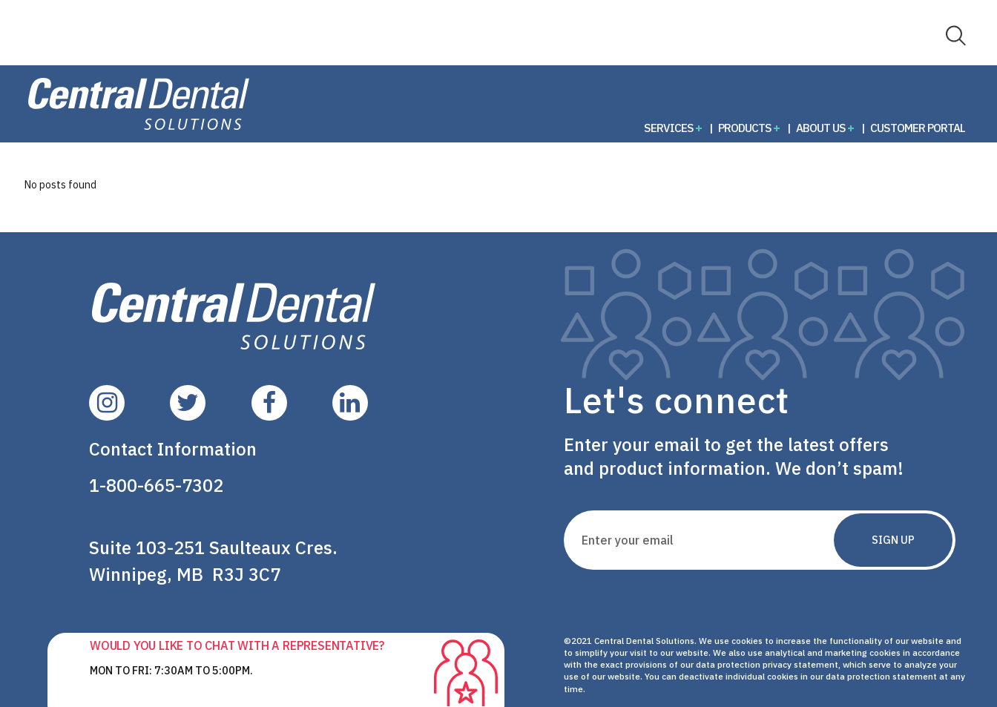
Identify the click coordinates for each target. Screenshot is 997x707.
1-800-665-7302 (156, 485)
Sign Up (893, 540)
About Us (821, 127)
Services (669, 127)
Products (744, 127)
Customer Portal (917, 127)
